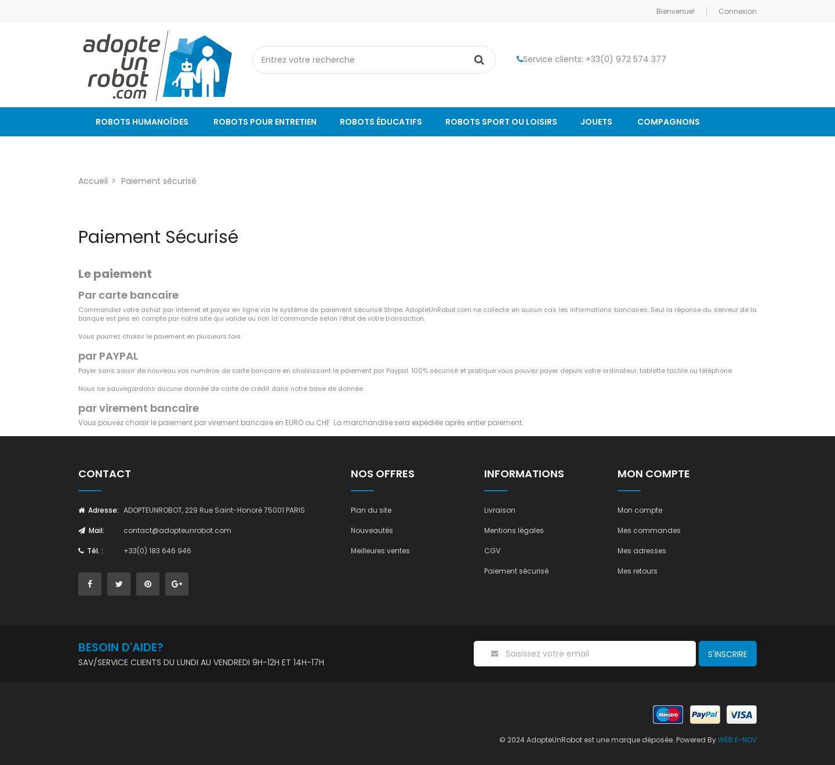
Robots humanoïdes (142, 122)
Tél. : (90, 550)
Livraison (499, 510)
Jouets (596, 122)
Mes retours (638, 571)
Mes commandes (649, 530)
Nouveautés (372, 530)
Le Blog (112, 151)
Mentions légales (514, 530)
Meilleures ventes (380, 551)
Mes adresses (642, 551)
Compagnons (668, 122)
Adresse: (98, 510)
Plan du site (371, 510)
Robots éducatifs (381, 122)
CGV (492, 551)
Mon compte (640, 510)
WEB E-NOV (737, 740)
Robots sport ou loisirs (501, 122)
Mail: (91, 530)
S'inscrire (727, 654)
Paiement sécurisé (516, 571)
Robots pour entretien (265, 122)
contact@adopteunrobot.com (177, 530)
